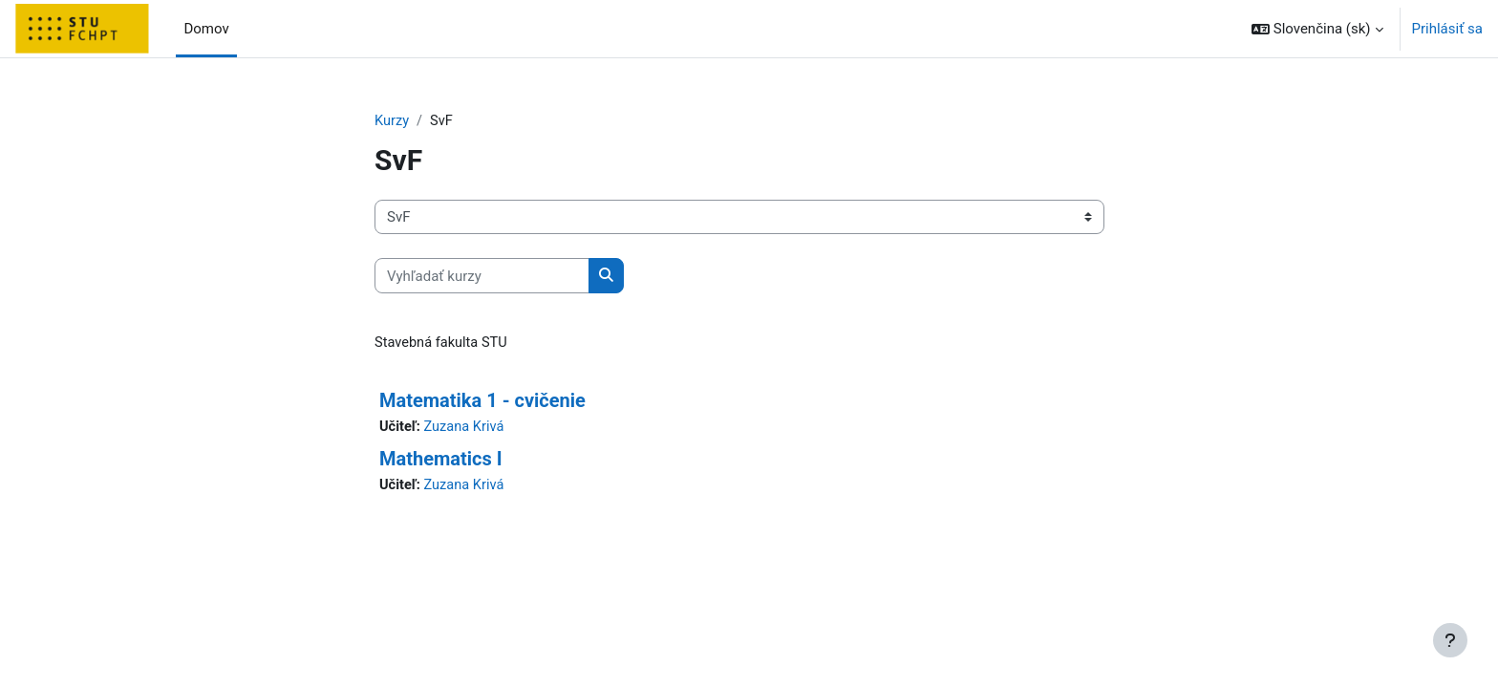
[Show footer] (1450, 640)
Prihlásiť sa (1447, 28)
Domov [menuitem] (205, 28)
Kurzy (392, 121)
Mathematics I (441, 460)
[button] (1317, 28)
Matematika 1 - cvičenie (482, 401)
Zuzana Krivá (466, 428)
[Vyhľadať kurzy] (481, 276)
